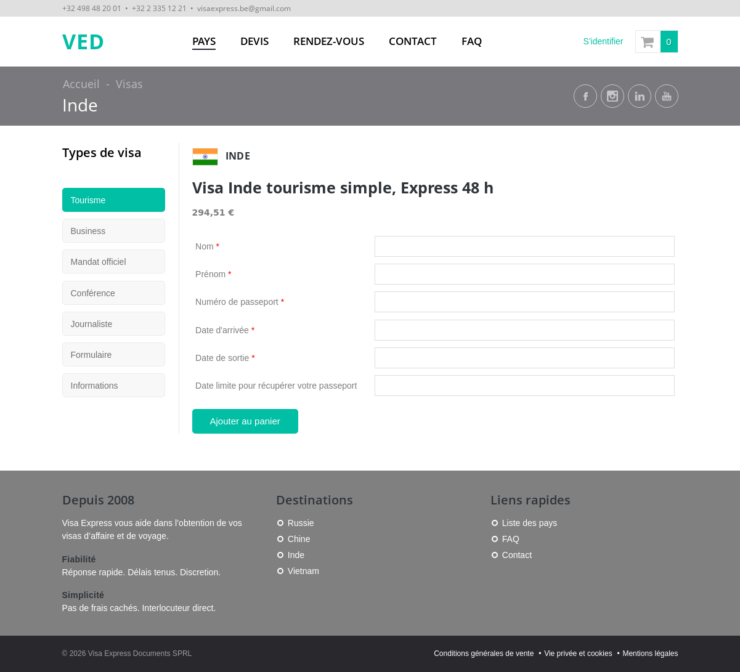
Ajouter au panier (245, 421)
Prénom (213, 274)
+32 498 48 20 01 (91, 8)
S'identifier (603, 41)
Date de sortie (225, 358)
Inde (80, 105)
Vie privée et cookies (578, 653)
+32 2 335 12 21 (159, 8)
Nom (207, 246)
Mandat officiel (98, 262)
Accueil (81, 83)
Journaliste (92, 324)
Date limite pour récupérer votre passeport (276, 386)
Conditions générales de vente (484, 653)
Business (88, 231)
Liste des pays (530, 523)
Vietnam (303, 571)
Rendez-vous (328, 41)
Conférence (93, 293)
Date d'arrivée (224, 330)
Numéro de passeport (239, 302)
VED (83, 41)
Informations (94, 386)
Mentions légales (650, 653)
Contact (413, 41)
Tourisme (88, 200)
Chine (299, 539)
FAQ (471, 41)
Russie (301, 523)
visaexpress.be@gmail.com (244, 8)
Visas (129, 83)
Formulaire (91, 355)
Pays (204, 41)
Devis (254, 41)
